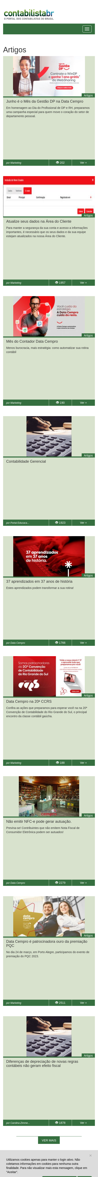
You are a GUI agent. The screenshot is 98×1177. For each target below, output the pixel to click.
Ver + (83, 162)
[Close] (90, 1155)
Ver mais (49, 1140)
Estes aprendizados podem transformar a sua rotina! (40, 588)
